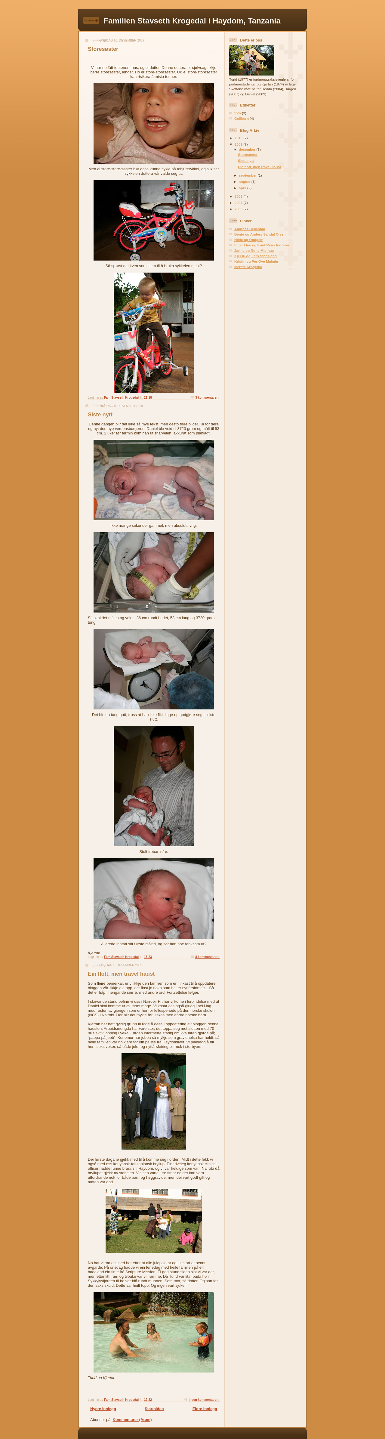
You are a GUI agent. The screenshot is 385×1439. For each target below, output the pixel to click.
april (243, 188)
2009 (239, 144)
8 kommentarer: (207, 957)
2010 (239, 138)
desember (247, 149)
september (248, 175)
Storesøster (103, 49)
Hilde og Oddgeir (248, 240)
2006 (239, 209)
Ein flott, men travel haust (121, 974)
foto (237, 113)
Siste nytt (100, 415)
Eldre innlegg (204, 1409)
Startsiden (154, 1409)
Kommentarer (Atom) (132, 1419)
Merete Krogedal (248, 267)
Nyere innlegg (103, 1409)
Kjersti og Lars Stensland (255, 256)
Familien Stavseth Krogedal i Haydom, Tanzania (192, 20)
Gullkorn (241, 118)
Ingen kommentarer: (204, 1399)
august (245, 182)
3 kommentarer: (207, 397)
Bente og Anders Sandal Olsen (259, 234)
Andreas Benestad (249, 229)
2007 (239, 203)
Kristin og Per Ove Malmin (256, 261)
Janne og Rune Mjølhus (254, 250)
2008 (239, 196)
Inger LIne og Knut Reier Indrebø (261, 245)
